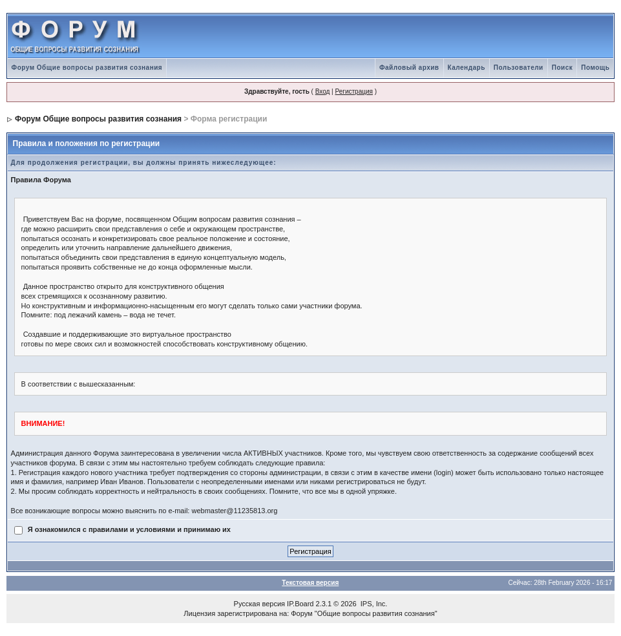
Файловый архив (409, 67)
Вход (322, 91)
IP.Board (300, 604)
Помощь (595, 67)
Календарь (466, 67)
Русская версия (259, 604)
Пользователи (518, 67)
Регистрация (353, 91)
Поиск (562, 67)
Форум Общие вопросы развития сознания (87, 67)
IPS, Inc (373, 604)
